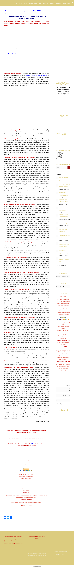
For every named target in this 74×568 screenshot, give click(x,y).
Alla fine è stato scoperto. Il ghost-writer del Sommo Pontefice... (64, 252)
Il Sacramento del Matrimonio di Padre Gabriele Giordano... (64, 194)
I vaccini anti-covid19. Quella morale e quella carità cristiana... (64, 209)
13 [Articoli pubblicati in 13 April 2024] (67, 393)
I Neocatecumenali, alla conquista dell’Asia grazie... (64, 237)
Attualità (13, 13)
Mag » (61, 404)
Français (60, 157)
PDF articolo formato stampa (16, 53)
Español (60, 155)
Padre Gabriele (20, 13)
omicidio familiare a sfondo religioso (36, 75)
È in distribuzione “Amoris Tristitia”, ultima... (63, 201)
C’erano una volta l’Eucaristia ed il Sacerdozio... (63, 229)
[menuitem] (16, 3)
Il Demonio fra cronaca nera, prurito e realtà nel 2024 (22, 11)
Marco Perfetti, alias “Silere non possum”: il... (64, 179)
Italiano (59, 152)
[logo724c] (10, 3)
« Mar (57, 404)
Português (60, 153)
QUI (42, 438)
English (59, 154)
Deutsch (60, 156)
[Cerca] (72, 3)
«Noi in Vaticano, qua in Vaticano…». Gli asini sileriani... (64, 186)
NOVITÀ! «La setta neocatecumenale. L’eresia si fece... (63, 216)
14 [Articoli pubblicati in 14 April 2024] (69, 393)
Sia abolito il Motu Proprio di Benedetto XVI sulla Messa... (64, 244)
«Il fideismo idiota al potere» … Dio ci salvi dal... (64, 259)
